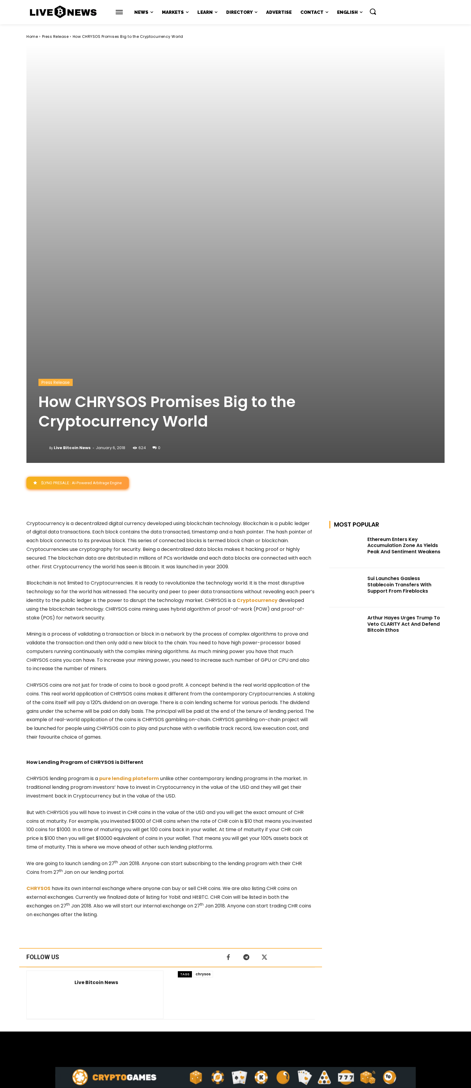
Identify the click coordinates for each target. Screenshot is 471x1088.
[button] (372, 11)
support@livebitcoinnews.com (247, 1025)
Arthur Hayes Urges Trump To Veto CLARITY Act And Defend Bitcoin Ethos (403, 424)
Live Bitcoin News (72, 248)
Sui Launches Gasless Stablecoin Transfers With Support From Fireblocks (399, 385)
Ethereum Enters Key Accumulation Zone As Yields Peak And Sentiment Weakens (403, 346)
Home (32, 36)
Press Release (55, 36)
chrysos (203, 774)
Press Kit (253, 1031)
